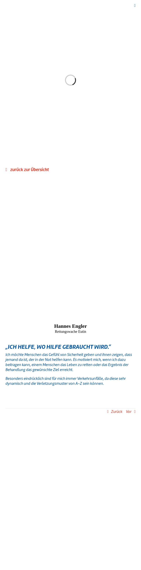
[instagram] (71, 550)
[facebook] (65, 550)
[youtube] (76, 550)
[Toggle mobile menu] (134, 6)
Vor (128, 411)
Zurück (116, 411)
